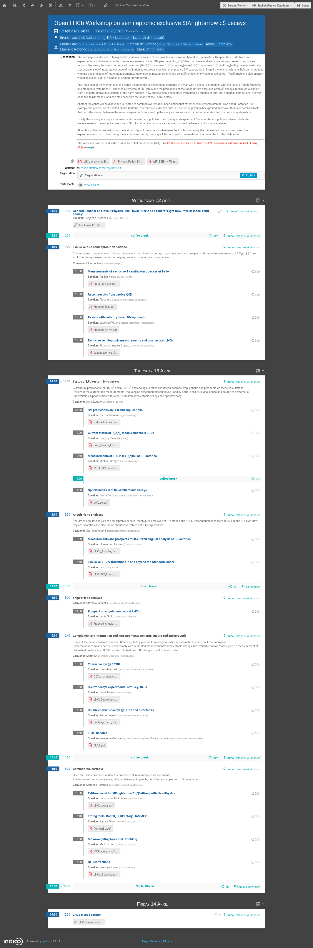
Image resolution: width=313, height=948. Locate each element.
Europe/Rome (236, 5)
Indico (46, 941)
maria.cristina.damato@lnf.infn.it (101, 168)
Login (305, 5)
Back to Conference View (132, 5)
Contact (155, 941)
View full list (91, 185)
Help (145, 941)
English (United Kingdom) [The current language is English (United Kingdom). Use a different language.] (273, 5)
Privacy (167, 941)
